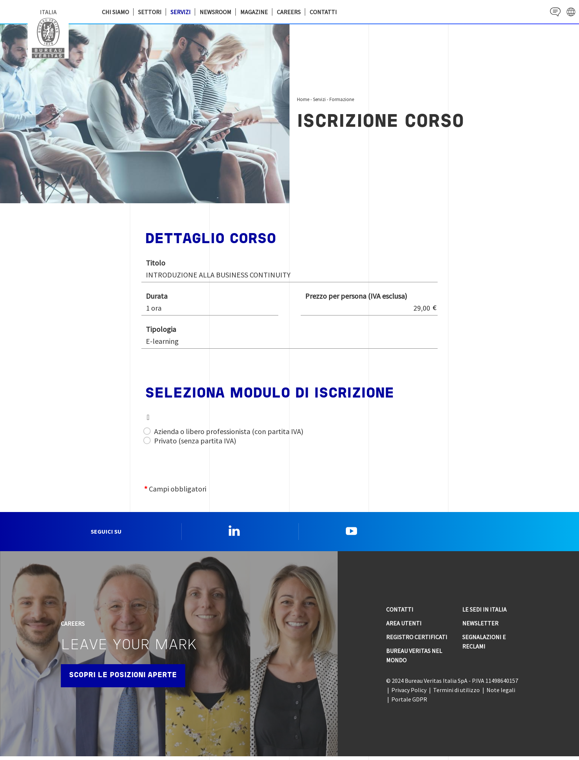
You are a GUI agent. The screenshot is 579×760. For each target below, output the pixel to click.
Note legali (500, 693)
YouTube (351, 532)
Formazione (341, 99)
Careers (289, 12)
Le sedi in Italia (484, 613)
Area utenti (404, 627)
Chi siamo (115, 12)
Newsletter (480, 627)
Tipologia (161, 329)
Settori (150, 12)
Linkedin (234, 532)
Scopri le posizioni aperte (136, 679)
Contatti (323, 12)
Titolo (155, 262)
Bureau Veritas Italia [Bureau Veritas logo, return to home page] (50, 37)
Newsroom (215, 12)
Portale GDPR (409, 703)
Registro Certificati (416, 640)
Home (303, 99)
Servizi (180, 12)
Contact (551, 11)
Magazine (254, 12)
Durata (157, 296)
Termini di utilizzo (456, 693)
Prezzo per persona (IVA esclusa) (356, 296)
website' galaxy (570, 11)
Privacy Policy (408, 693)
